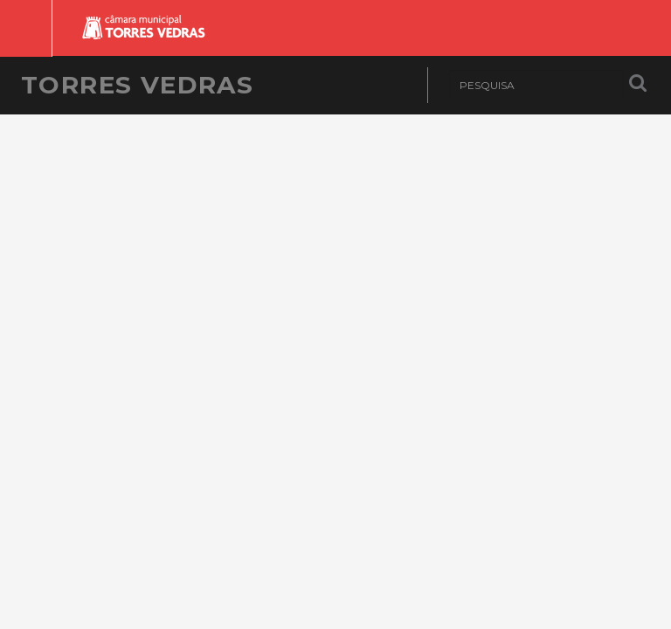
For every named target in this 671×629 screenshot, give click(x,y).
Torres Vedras (137, 85)
